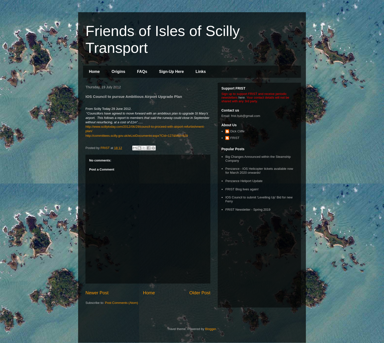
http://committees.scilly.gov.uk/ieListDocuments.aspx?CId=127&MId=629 (136, 135)
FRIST (235, 138)
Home (94, 71)
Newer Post (96, 292)
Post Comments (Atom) (121, 303)
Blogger (210, 329)
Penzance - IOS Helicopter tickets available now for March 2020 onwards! (259, 170)
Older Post (199, 292)
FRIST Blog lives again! (242, 189)
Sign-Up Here (171, 71)
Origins (118, 71)
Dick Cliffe (237, 131)
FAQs (142, 71)
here (241, 97)
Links (201, 71)
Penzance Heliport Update (244, 181)
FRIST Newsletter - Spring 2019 (247, 209)
